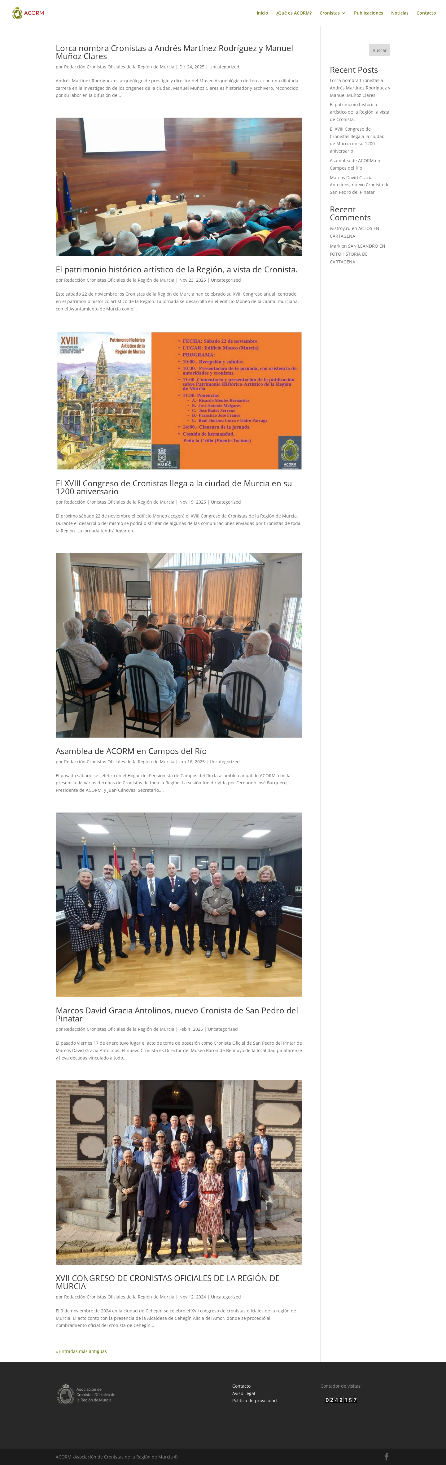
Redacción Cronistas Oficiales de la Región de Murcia (119, 67)
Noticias (400, 13)
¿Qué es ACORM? (294, 13)
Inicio (262, 13)
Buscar (380, 50)
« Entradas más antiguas (81, 1351)
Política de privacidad (254, 1400)
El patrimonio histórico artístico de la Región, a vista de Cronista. (177, 269)
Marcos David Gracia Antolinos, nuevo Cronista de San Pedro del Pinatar (177, 1014)
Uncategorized (224, 67)
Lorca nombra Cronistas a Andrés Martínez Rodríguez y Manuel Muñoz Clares (174, 52)
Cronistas (330, 13)
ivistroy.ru (340, 228)
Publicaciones (368, 13)
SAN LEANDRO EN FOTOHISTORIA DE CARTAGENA (357, 253)
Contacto (426, 13)
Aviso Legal (243, 1393)
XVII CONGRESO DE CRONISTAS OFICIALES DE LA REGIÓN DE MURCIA (168, 1282)
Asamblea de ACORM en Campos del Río (131, 750)
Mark (335, 246)
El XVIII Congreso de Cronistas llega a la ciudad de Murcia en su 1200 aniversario (174, 487)
